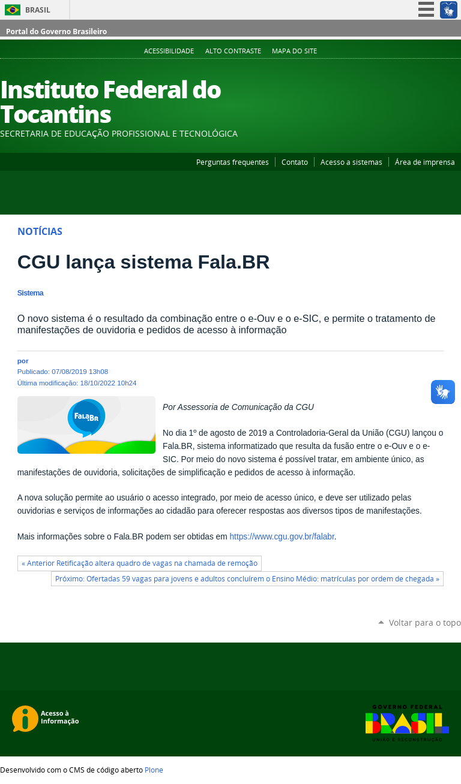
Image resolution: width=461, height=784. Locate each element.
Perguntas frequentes (232, 162)
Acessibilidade (169, 51)
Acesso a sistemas (351, 162)
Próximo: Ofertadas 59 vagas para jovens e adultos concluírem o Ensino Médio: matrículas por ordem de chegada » (247, 579)
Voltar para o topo (425, 622)
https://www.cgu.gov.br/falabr (281, 536)
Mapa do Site (294, 51)
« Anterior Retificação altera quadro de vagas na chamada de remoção (140, 563)
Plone (154, 769)
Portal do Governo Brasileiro (56, 31)
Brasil (37, 10)
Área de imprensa (425, 162)
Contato (295, 162)
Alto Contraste (233, 51)
